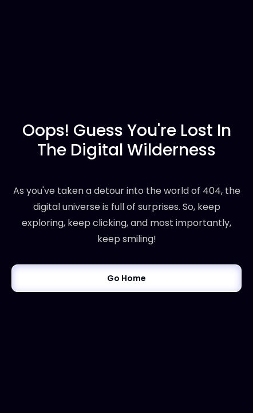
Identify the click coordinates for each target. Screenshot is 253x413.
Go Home (126, 278)
